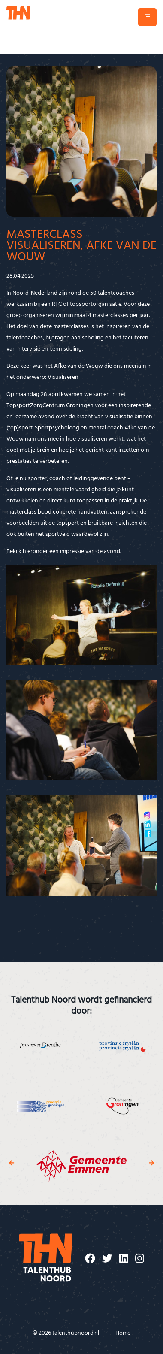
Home (122, 1333)
